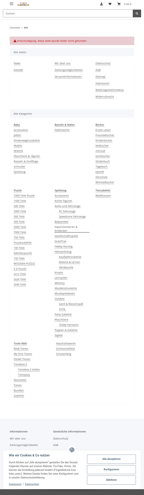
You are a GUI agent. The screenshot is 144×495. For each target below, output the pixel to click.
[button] (101, 4)
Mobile (18, 145)
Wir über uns (63, 63)
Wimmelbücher (105, 182)
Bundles (19, 390)
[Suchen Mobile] (68, 13)
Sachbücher (103, 156)
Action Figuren (63, 200)
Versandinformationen (68, 76)
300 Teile (19, 216)
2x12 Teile (20, 274)
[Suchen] (137, 13)
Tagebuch (101, 166)
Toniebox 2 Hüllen (29, 369)
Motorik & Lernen (69, 262)
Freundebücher (105, 135)
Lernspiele (61, 277)
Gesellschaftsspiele (66, 236)
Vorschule (101, 177)
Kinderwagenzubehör (27, 140)
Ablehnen (111, 479)
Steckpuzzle (66, 267)
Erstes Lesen (103, 130)
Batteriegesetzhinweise (110, 90)
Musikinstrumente (66, 288)
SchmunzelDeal (65, 348)
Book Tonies (21, 348)
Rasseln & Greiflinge (26, 161)
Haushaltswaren (66, 343)
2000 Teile (20, 211)
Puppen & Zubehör (66, 330)
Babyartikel (61, 221)
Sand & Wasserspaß (71, 304)
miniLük (100, 151)
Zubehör (19, 395)
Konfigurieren (111, 469)
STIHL (62, 309)
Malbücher (102, 145)
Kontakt (18, 70)
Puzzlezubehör (23, 242)
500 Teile (19, 221)
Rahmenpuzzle (23, 253)
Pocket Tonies (22, 359)
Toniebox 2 (20, 364)
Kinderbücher (104, 140)
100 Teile (19, 247)
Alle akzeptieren (111, 459)
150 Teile (19, 258)
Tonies (18, 385)
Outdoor (60, 298)
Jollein (17, 135)
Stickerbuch (103, 161)
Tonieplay (24, 374)
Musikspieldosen (65, 293)
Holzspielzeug (63, 251)
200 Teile (19, 206)
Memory (60, 283)
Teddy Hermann (69, 324)
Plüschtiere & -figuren (27, 156)
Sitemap (100, 76)
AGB (98, 70)
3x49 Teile (20, 284)
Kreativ (59, 272)
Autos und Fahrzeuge (68, 206)
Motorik (18, 151)
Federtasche (62, 130)
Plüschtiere (61, 319)
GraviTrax (60, 241)
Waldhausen (103, 195)
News (17, 63)
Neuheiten (20, 380)
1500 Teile (20, 200)
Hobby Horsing (64, 246)
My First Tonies (23, 353)
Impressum (15, 484)
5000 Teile (20, 227)
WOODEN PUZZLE (24, 263)
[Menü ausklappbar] (11, 2)
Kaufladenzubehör (70, 256)
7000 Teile (20, 232)
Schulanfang (63, 353)
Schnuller (19, 166)
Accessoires (21, 130)
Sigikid (59, 335)
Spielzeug (20, 171)
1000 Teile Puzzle (24, 195)
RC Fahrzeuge (67, 211)
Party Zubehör (63, 314)
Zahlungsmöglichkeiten (69, 70)
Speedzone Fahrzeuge (72, 216)
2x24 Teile (20, 279)
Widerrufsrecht (105, 96)
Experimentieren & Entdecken (66, 228)
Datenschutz (32, 484)
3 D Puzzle (20, 268)
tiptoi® (100, 171)
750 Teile (19, 237)
